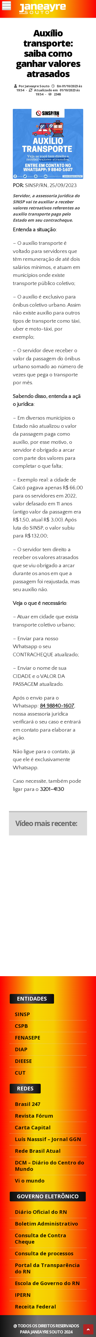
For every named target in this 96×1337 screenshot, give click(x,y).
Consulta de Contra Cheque (40, 1238)
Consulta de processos (44, 1253)
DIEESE (23, 1061)
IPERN (23, 1294)
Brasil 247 (27, 1104)
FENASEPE (27, 1037)
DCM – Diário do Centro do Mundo (49, 1165)
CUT (20, 1072)
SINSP (22, 1014)
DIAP (21, 1049)
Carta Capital (33, 1127)
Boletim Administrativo (46, 1223)
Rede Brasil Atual (38, 1150)
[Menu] (6, 5)
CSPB (21, 1025)
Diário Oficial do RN (41, 1211)
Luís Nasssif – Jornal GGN (48, 1139)
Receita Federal (35, 1306)
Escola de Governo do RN (47, 1283)
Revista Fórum (34, 1115)
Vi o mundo (30, 1180)
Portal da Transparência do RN (47, 1268)
